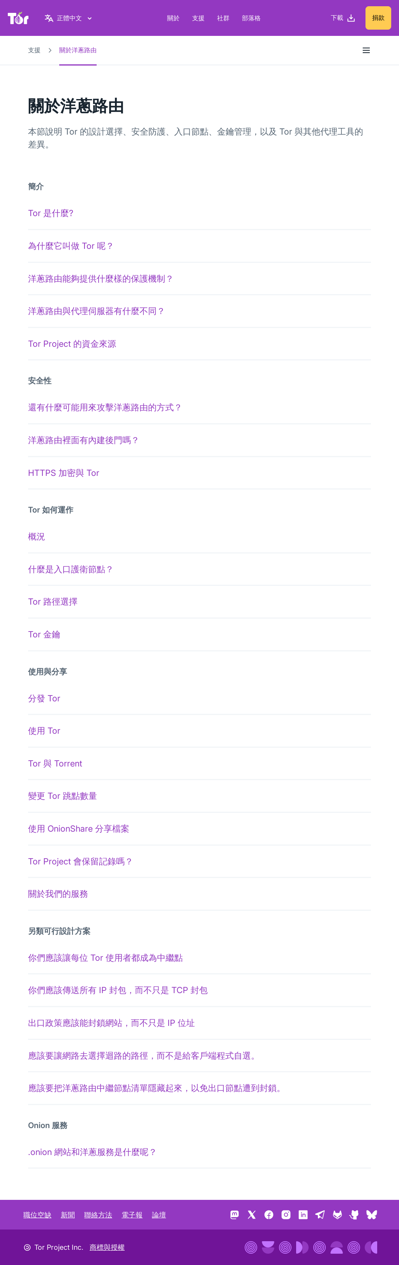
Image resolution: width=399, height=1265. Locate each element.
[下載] (343, 18)
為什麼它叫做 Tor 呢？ (71, 246)
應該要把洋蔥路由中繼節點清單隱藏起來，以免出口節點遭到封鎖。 (156, 1088)
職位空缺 (37, 1215)
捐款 (378, 17)
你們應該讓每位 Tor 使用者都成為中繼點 (105, 958)
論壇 (159, 1215)
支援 (198, 18)
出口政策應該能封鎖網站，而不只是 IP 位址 (111, 1023)
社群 (223, 18)
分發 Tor (44, 698)
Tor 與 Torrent (55, 763)
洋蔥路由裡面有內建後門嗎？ (83, 440)
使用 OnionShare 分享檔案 (78, 828)
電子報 (132, 1215)
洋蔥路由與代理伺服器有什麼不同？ (96, 311)
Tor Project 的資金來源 (72, 344)
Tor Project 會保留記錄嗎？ (80, 861)
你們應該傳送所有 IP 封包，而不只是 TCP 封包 (118, 990)
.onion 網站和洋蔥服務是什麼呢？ (92, 1152)
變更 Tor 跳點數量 (62, 796)
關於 (173, 18)
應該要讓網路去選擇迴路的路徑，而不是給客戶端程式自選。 (144, 1055)
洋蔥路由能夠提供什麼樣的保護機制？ (101, 278)
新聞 (68, 1215)
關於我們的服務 (58, 894)
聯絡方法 (98, 1215)
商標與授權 (107, 1247)
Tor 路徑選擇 (53, 601)
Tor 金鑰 (44, 634)
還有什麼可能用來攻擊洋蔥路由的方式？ (105, 407)
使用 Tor (44, 731)
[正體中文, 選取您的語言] (69, 18)
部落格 (251, 18)
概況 (36, 536)
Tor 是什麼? (50, 213)
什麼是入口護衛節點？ (71, 569)
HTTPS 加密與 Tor (63, 473)
